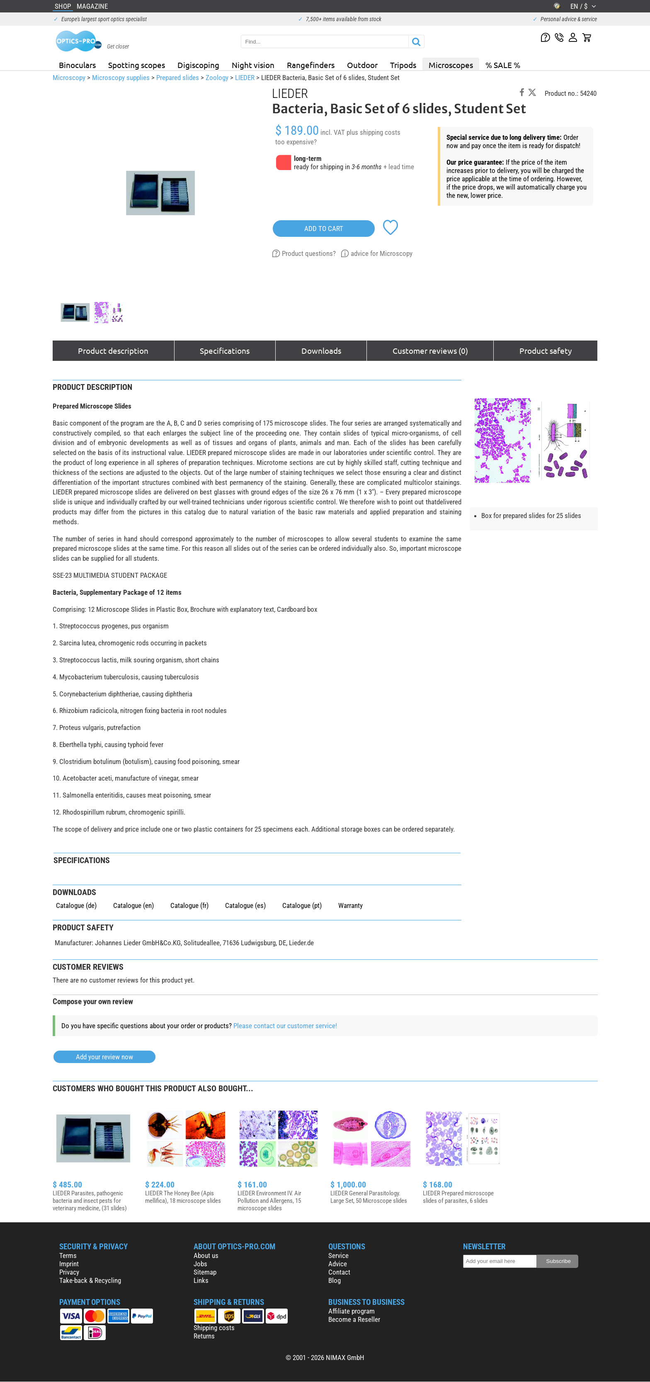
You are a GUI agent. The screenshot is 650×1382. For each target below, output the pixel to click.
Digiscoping (198, 65)
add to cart (323, 228)
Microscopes (451, 65)
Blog (334, 1280)
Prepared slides (177, 77)
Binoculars (77, 65)
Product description (113, 350)
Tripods (403, 65)
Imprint (69, 1264)
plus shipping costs (373, 132)
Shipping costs (214, 1328)
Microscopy (69, 77)
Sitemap (205, 1272)
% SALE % (502, 65)
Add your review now (104, 1057)
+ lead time (398, 167)
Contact (339, 1272)
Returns (204, 1336)
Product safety (545, 350)
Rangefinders (311, 65)
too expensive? (296, 142)
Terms (68, 1255)
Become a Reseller (354, 1319)
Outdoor (362, 65)
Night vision (253, 65)
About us (206, 1255)
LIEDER (245, 77)
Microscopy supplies (121, 77)
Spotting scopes (136, 65)
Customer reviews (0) (430, 350)
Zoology (217, 77)
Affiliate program (351, 1311)
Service (338, 1255)
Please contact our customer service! (285, 1026)
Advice (337, 1264)
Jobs (200, 1264)
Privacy (69, 1272)
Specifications (225, 350)
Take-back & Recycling (90, 1280)
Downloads (321, 350)
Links (201, 1280)
